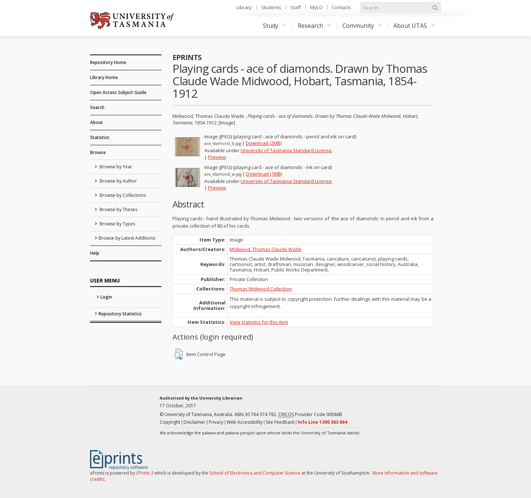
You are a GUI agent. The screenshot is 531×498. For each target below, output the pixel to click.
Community (362, 26)
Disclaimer (194, 422)
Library (244, 7)
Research (314, 26)
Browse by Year (115, 167)
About (96, 122)
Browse (98, 152)
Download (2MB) (264, 143)
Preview (217, 157)
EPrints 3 (144, 473)
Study (275, 26)
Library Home (104, 77)
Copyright (170, 422)
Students (271, 7)
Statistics (99, 137)
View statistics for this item (259, 322)
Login (106, 297)
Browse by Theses (118, 209)
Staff (295, 7)
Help (94, 253)
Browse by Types (117, 224)
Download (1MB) (264, 174)
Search (97, 107)
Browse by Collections (122, 195)
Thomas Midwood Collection (261, 288)
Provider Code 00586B (310, 414)
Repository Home (108, 62)
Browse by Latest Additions (127, 238)
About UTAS (414, 26)
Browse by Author (118, 181)
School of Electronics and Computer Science (254, 473)
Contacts (341, 7)
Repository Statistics (120, 314)
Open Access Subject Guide (118, 92)
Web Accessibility (245, 422)
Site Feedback (280, 422)
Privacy (216, 422)
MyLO (316, 7)
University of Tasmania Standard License (286, 150)
